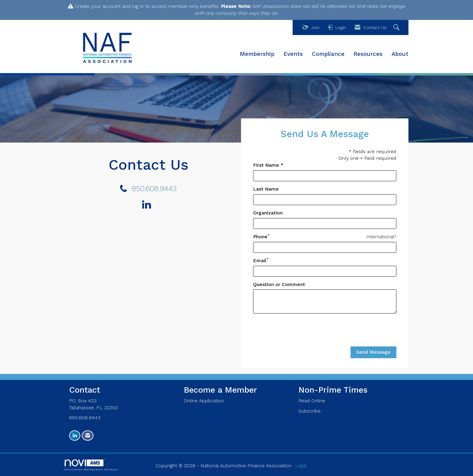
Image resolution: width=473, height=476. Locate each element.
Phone (260, 237)
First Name (266, 165)
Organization (268, 213)
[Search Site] (397, 27)
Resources (368, 54)
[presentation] (299, 330)
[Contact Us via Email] (88, 435)
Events (293, 54)
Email (259, 260)
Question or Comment (279, 284)
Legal (301, 465)
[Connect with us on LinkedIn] (148, 205)
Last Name (266, 189)
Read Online (311, 401)
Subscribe (309, 411)
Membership (257, 54)
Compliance (328, 54)
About (400, 54)
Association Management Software (91, 465)
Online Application (204, 401)
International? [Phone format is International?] (381, 237)
